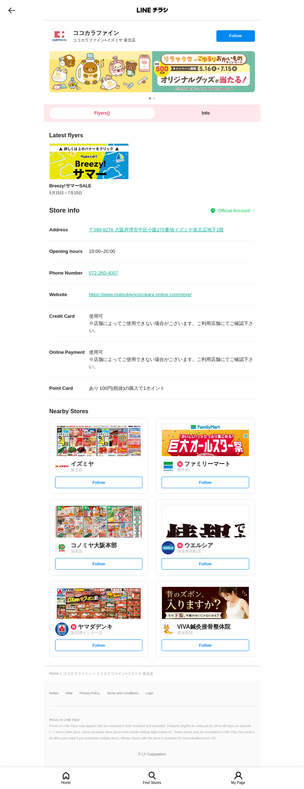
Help (69, 693)
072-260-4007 (103, 273)
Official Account (234, 210)
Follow (235, 37)
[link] (59, 36)
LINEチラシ (152, 10)
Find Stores (152, 783)
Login (150, 693)
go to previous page (11, 10)
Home (66, 783)
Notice (54, 693)
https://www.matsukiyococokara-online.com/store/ (140, 294)
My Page (238, 783)
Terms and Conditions (122, 693)
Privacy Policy (90, 693)
